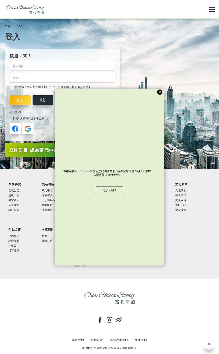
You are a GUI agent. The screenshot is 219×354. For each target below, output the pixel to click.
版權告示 (97, 340)
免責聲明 (141, 340)
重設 (43, 100)
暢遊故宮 (180, 210)
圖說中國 (180, 195)
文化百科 (180, 200)
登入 (20, 26)
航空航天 (13, 200)
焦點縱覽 (14, 230)
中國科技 (14, 184)
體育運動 (13, 250)
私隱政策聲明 (119, 340)
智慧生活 (13, 190)
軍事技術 (13, 205)
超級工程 (13, 195)
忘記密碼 (15, 112)
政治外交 (13, 236)
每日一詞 (180, 205)
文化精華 (181, 184)
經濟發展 (13, 240)
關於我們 (78, 340)
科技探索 (13, 210)
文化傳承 (180, 190)
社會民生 (13, 245)
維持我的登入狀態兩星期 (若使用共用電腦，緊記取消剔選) (50, 87)
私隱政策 (99, 175)
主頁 (8, 26)
